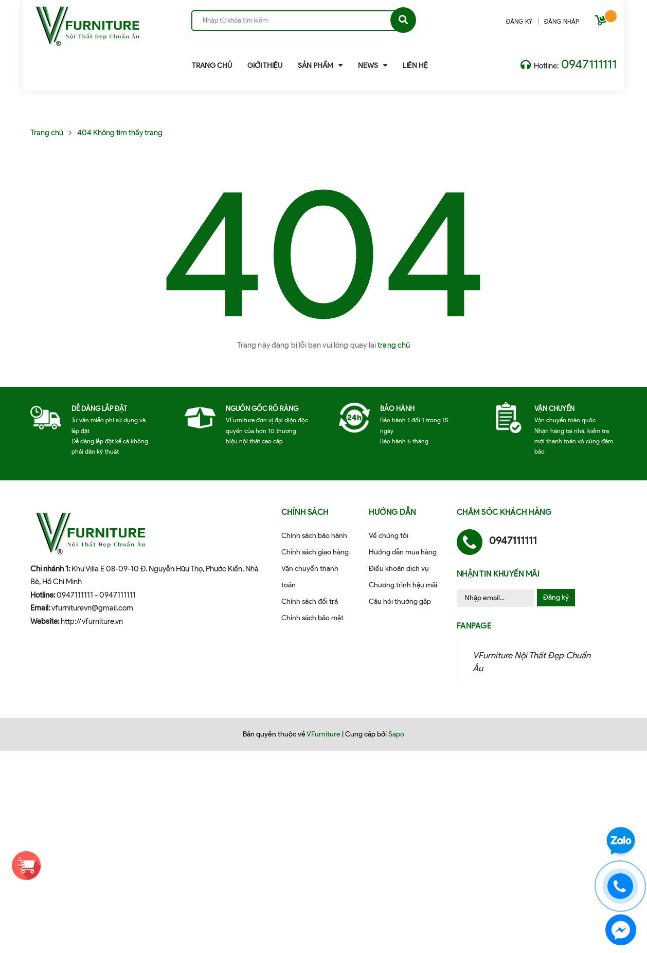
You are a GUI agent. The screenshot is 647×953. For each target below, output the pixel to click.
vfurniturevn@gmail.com (92, 608)
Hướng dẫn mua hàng (403, 552)
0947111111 (589, 64)
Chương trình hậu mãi (403, 585)
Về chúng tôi (388, 535)
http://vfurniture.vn (92, 621)
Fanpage (474, 626)
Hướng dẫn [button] (392, 512)
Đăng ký (556, 597)
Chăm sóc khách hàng (504, 512)
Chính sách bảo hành (314, 535)
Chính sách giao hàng (315, 552)
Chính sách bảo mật (312, 618)
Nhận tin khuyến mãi (498, 574)
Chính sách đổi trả (309, 601)
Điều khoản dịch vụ (399, 568)
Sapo (396, 734)
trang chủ (394, 345)
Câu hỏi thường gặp (400, 601)
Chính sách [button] (305, 512)
